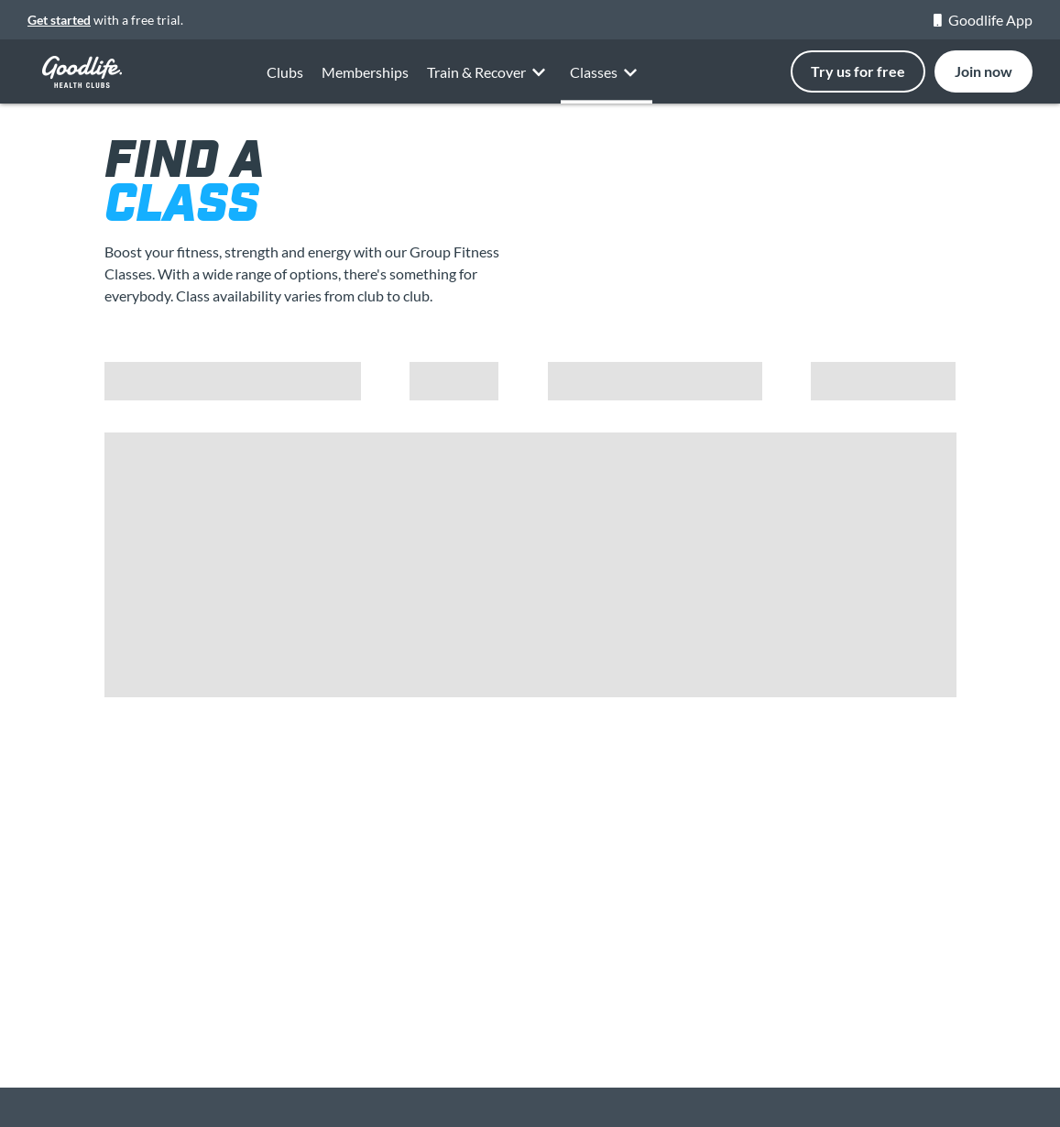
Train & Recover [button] (489, 87)
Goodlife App (983, 19)
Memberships (365, 77)
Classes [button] (606, 90)
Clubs (285, 73)
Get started (59, 19)
